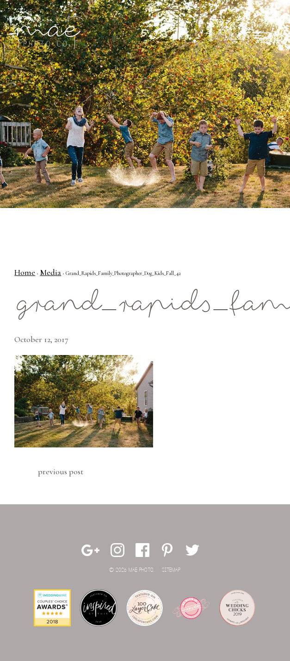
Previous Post (60, 471)
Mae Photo (49, 37)
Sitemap (171, 570)
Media (50, 272)
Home (24, 272)
